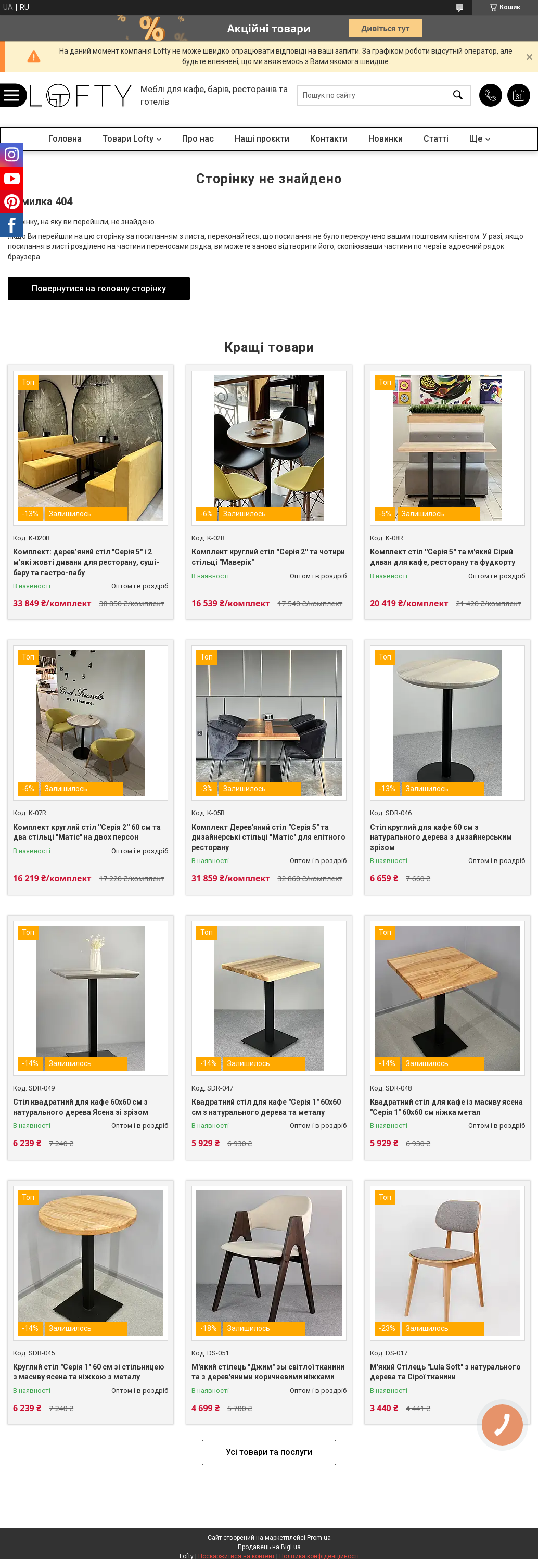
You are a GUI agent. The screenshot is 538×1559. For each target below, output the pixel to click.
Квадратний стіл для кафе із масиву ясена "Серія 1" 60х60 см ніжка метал (446, 1107)
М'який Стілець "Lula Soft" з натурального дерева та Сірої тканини (445, 1372)
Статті (436, 139)
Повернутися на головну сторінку (99, 289)
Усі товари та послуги (269, 1452)
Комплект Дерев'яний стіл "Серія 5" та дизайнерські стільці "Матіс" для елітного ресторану (268, 837)
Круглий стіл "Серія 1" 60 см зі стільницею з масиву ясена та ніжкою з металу (88, 1372)
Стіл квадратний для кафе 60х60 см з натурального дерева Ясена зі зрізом (80, 1107)
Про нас (198, 139)
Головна (65, 139)
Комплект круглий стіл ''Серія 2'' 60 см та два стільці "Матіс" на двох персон (87, 832)
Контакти (329, 139)
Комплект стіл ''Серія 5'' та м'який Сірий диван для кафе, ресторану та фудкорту (442, 557)
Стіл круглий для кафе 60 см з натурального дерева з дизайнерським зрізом (441, 837)
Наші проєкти (262, 139)
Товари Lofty (128, 139)
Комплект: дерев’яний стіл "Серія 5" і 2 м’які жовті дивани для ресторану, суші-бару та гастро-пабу (86, 562)
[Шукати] (457, 95)
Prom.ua (319, 1537)
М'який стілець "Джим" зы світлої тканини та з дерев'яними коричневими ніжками (267, 1372)
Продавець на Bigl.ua (269, 1547)
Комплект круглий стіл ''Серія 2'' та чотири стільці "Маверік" (268, 557)
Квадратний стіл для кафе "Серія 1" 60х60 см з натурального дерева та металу (266, 1107)
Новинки (385, 139)
